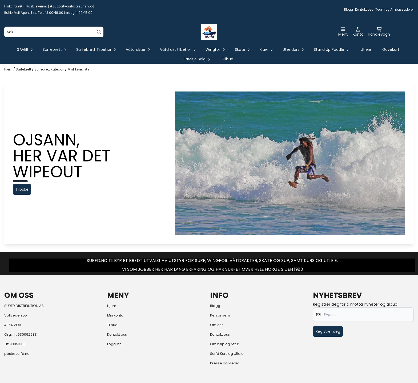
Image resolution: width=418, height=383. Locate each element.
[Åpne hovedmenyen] (343, 32)
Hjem (8, 69)
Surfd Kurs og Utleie (227, 353)
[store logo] (209, 32)
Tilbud (227, 59)
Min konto (115, 315)
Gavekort (390, 49)
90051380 (18, 344)
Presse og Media (224, 363)
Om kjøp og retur (224, 344)
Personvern (220, 315)
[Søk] (53, 32)
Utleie (366, 49)
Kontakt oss (364, 9)
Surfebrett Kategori (49, 69)
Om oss (216, 325)
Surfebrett (24, 69)
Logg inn (114, 344)
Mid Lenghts (78, 69)
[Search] (99, 32)
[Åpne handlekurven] (379, 32)
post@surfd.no (17, 353)
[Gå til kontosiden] (358, 32)
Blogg (348, 9)
